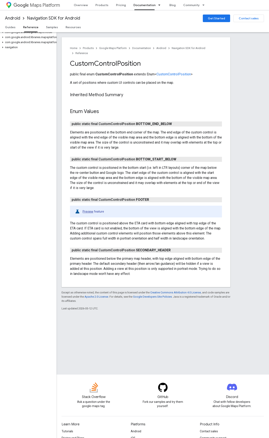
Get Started (216, 18)
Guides (10, 27)
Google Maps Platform (113, 48)
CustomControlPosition (174, 74)
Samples (52, 27)
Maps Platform (36, 5)
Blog (172, 5)
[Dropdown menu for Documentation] (161, 5)
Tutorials (67, 431)
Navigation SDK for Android (53, 18)
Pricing (121, 5)
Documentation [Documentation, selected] (144, 5)
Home (73, 48)
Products (101, 5)
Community (191, 5)
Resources (73, 27)
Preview (88, 211)
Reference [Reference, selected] (30, 27)
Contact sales (249, 18)
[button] (27, 32)
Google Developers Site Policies (152, 296)
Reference (81, 53)
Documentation (141, 48)
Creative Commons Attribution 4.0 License (175, 292)
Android (12, 18)
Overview (81, 5)
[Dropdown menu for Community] (205, 5)
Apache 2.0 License (96, 296)
